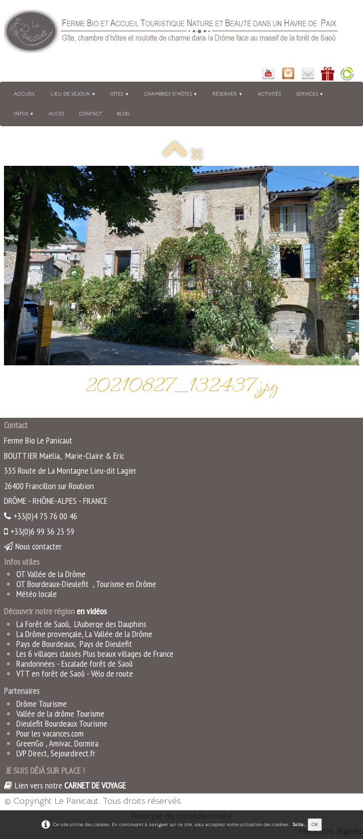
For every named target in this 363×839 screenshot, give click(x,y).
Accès (56, 113)
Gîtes (119, 94)
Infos (24, 113)
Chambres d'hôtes (170, 94)
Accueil (25, 94)
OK (315, 824)
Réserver (227, 94)
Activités (269, 94)
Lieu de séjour (72, 94)
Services (309, 94)
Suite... (299, 824)
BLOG (123, 113)
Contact (90, 113)
